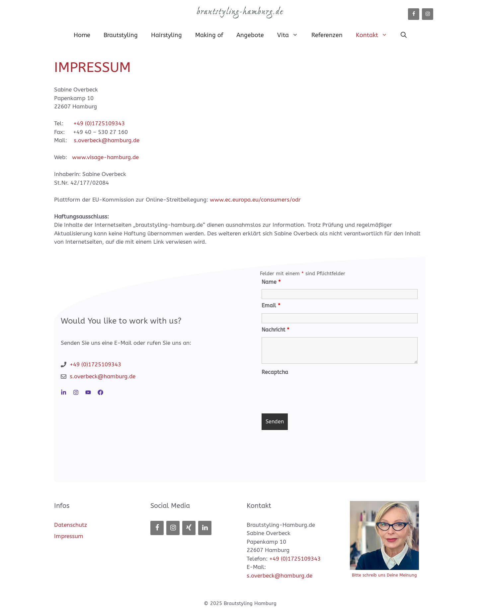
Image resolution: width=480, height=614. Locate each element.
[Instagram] (427, 14)
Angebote (250, 35)
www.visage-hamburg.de (105, 157)
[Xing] (189, 528)
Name (271, 282)
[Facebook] (413, 14)
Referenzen (327, 35)
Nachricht (275, 330)
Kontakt (375, 35)
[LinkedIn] (204, 528)
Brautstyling (121, 35)
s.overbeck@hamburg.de (106, 140)
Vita (291, 35)
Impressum (68, 536)
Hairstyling (166, 35)
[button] (403, 35)
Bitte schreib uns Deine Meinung (384, 575)
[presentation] (312, 392)
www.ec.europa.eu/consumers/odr (255, 199)
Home (82, 35)
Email (271, 305)
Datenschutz (70, 525)
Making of (209, 35)
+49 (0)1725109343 (99, 123)
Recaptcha (275, 372)
